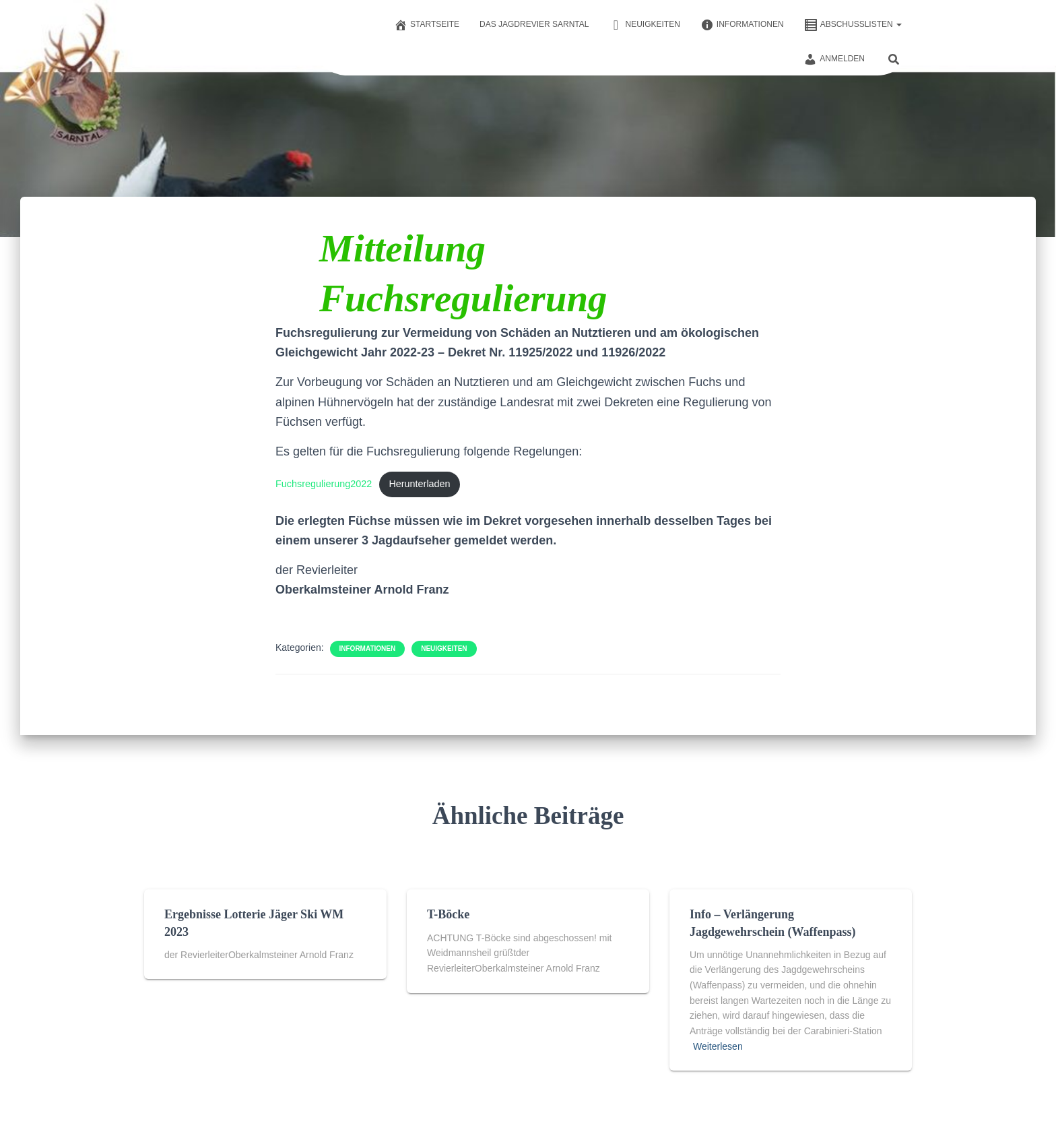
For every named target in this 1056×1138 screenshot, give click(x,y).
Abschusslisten (853, 25)
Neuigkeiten (644, 25)
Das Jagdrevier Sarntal (534, 24)
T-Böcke (448, 914)
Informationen (742, 25)
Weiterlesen (718, 1046)
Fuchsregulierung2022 (323, 483)
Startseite (426, 25)
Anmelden (834, 59)
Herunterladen (419, 483)
